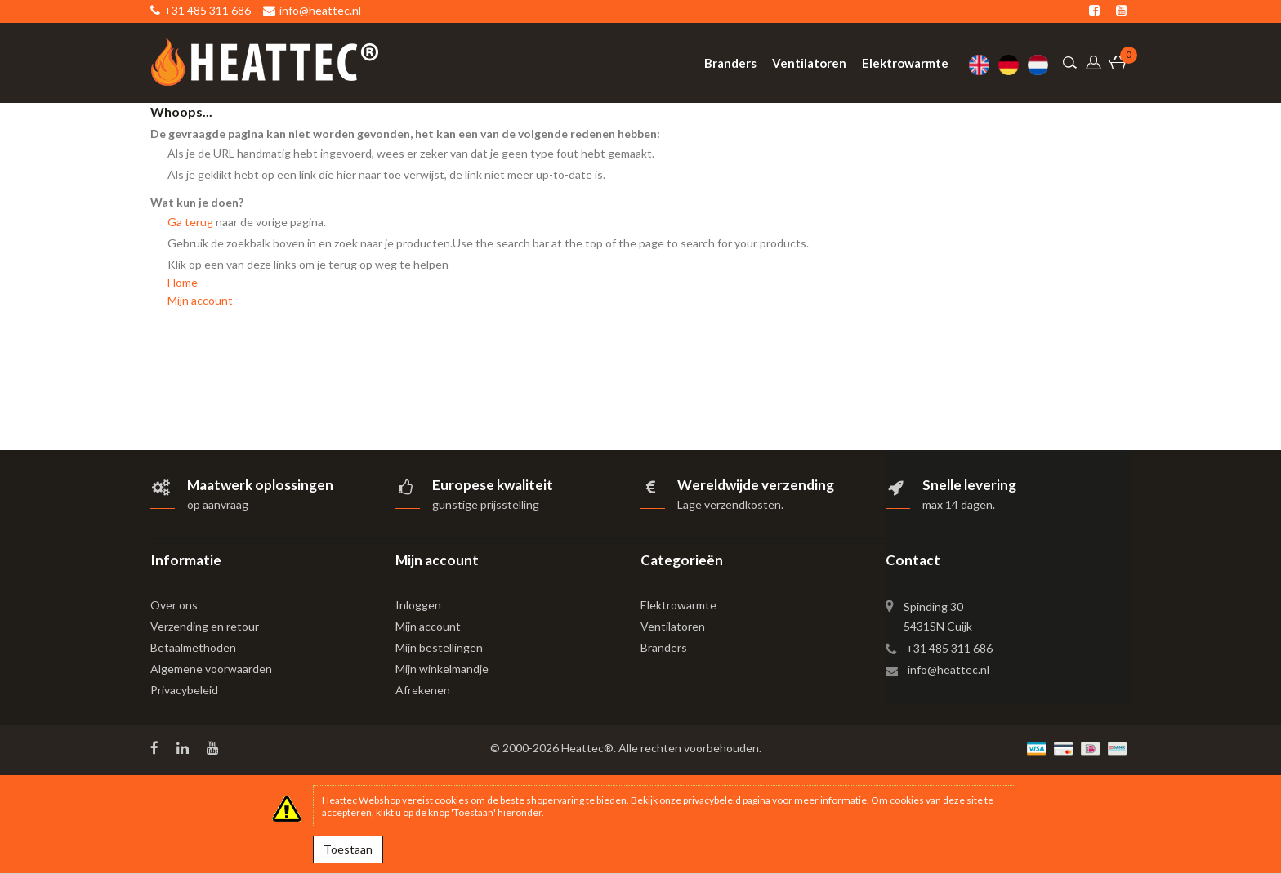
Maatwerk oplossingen (260, 484)
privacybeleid (712, 800)
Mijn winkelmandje (442, 669)
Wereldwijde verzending (755, 484)
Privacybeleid (184, 690)
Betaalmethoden (193, 647)
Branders (663, 647)
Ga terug (190, 222)
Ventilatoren (672, 626)
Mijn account (200, 300)
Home (182, 282)
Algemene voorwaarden (211, 669)
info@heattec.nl (948, 669)
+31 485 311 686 (949, 648)
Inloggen (418, 605)
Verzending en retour (204, 626)
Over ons (174, 605)
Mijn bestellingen (439, 647)
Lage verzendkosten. (730, 504)
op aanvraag (217, 504)
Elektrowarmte (678, 605)
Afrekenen (422, 690)
